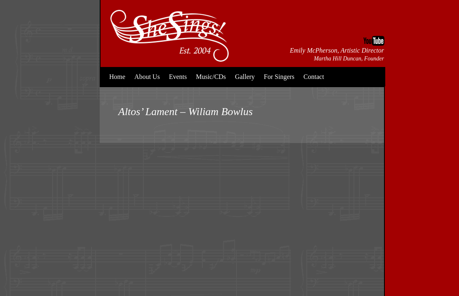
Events (178, 76)
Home (117, 76)
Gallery (245, 76)
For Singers (279, 76)
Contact (314, 76)
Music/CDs (211, 76)
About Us (147, 76)
